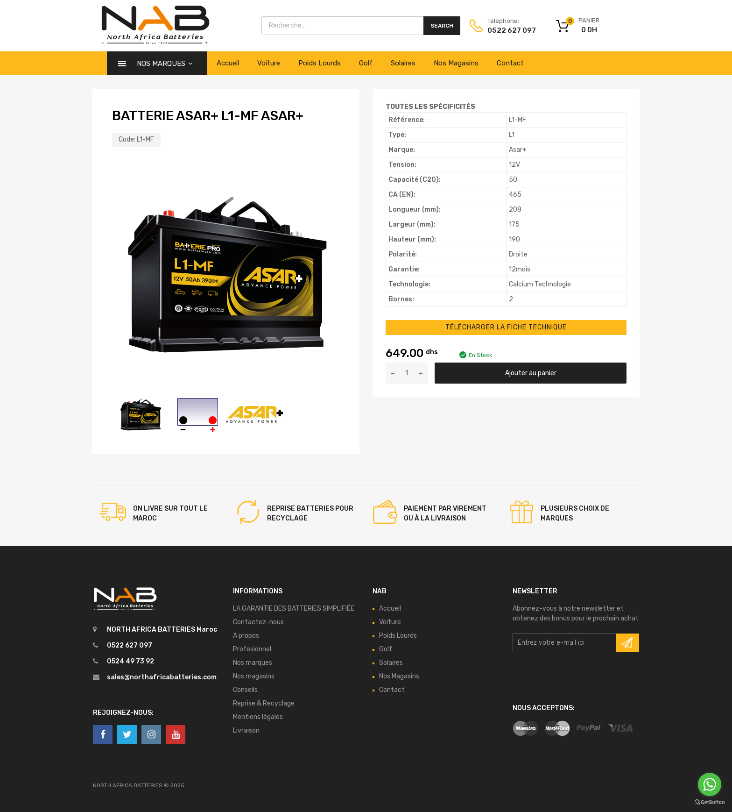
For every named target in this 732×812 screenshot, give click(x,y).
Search (441, 25)
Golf (366, 63)
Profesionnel (252, 649)
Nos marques (252, 663)
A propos (246, 636)
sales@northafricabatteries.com (162, 677)
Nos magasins (253, 676)
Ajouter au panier (530, 373)
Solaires (403, 63)
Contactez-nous (258, 622)
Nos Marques (165, 63)
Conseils (245, 690)
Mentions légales (258, 717)
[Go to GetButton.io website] (710, 802)
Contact (510, 63)
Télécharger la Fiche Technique (506, 327)
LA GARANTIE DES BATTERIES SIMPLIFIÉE (293, 609)
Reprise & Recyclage (264, 703)
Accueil (228, 63)
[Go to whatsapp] (709, 784)
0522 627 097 (509, 30)
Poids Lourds (319, 63)
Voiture (268, 63)
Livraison (246, 730)
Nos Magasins (456, 63)
